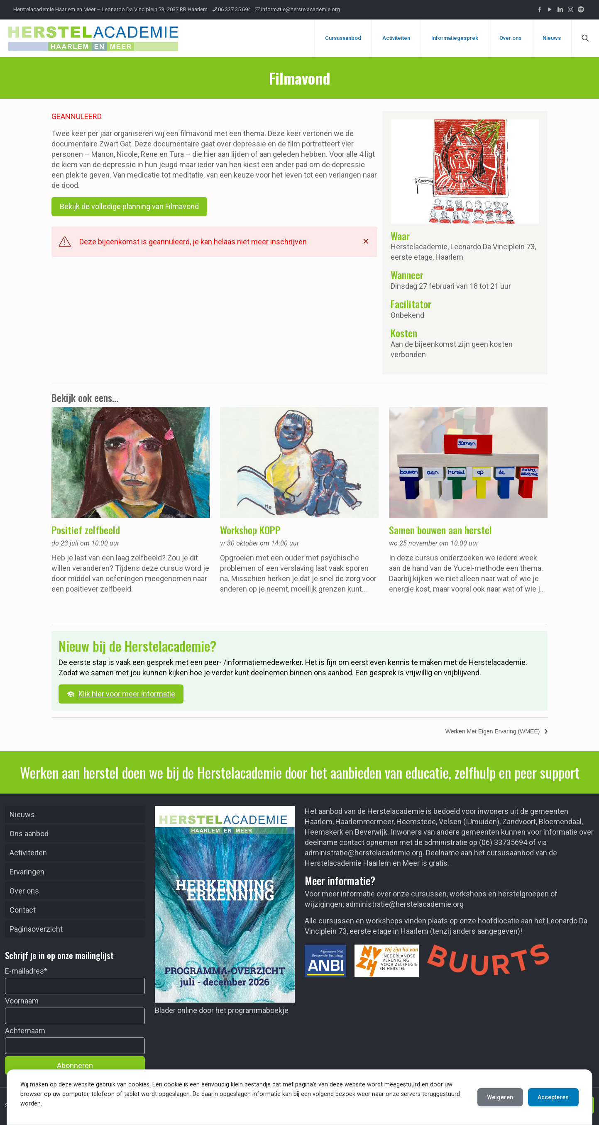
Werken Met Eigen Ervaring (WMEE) (493, 731)
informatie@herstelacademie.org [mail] (300, 9)
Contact (23, 910)
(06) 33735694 (503, 842)
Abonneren (75, 1065)
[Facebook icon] (539, 9)
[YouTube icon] (550, 9)
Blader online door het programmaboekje (221, 1010)
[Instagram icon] (570, 9)
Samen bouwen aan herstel (440, 529)
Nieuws (22, 814)
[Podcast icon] (581, 9)
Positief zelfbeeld (85, 529)
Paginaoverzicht (36, 929)
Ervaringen (27, 871)
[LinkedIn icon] (560, 9)
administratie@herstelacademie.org (364, 852)
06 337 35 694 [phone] (234, 9)
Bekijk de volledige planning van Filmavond (129, 206)
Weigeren (500, 1097)
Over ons (24, 890)
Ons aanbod (29, 833)
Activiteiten (28, 852)
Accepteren (553, 1097)
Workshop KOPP (250, 529)
